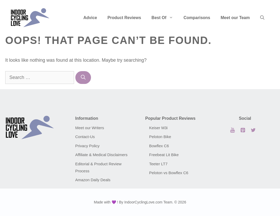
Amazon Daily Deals (93, 180)
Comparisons (197, 17)
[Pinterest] (243, 130)
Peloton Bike (160, 136)
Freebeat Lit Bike (164, 154)
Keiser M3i (158, 128)
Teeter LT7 (158, 164)
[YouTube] (232, 130)
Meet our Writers (89, 128)
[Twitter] (253, 130)
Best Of (164, 18)
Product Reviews (124, 17)
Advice (90, 17)
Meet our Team (235, 17)
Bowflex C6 (159, 146)
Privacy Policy (87, 146)
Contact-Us (85, 136)
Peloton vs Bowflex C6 (168, 172)
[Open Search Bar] (262, 18)
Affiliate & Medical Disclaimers (101, 154)
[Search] (83, 77)
